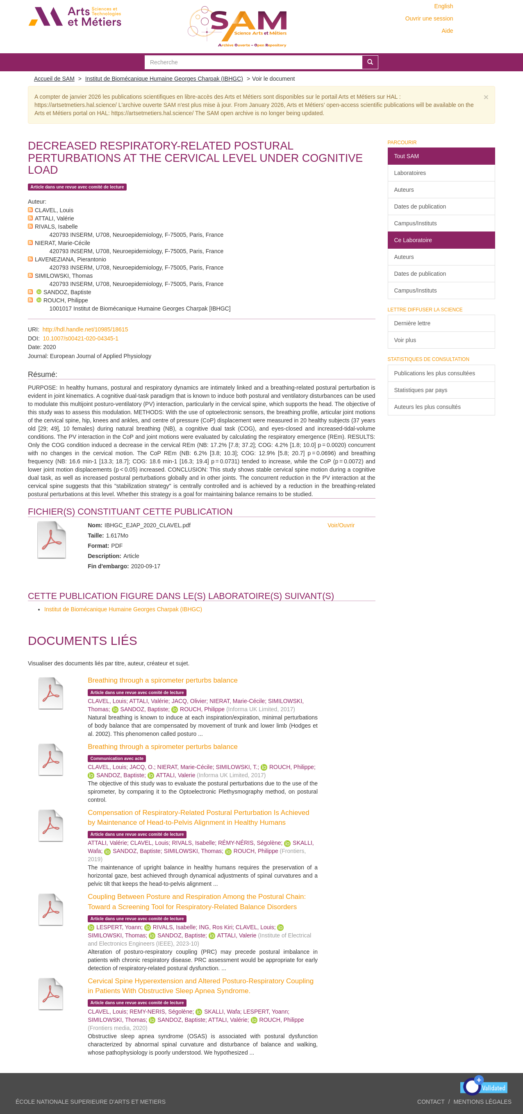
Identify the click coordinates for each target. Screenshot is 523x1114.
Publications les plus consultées (434, 373)
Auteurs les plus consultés (427, 407)
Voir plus (405, 340)
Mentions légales (482, 1101)
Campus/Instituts (415, 223)
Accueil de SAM (54, 78)
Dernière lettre (412, 323)
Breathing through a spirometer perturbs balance (163, 680)
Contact (431, 1101)
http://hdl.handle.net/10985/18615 (85, 329)
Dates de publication (420, 206)
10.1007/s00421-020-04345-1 (81, 338)
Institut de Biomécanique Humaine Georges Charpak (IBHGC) (164, 78)
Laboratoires (410, 173)
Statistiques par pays (421, 390)
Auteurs (404, 189)
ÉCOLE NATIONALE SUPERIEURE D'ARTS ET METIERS (91, 1101)
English (443, 6)
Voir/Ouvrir (341, 525)
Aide (447, 30)
